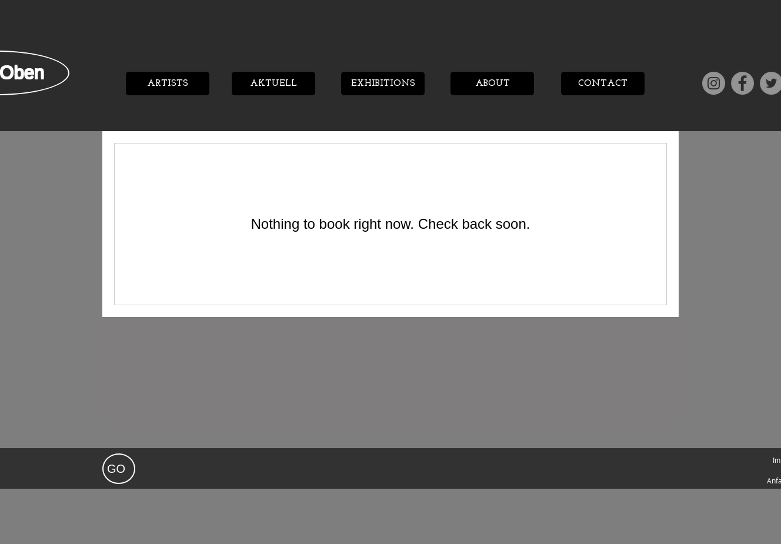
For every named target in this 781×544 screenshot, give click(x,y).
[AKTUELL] (273, 83)
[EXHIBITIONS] (383, 83)
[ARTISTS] (167, 83)
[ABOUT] (492, 83)
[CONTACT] (603, 83)
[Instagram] (713, 83)
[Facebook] (742, 83)
